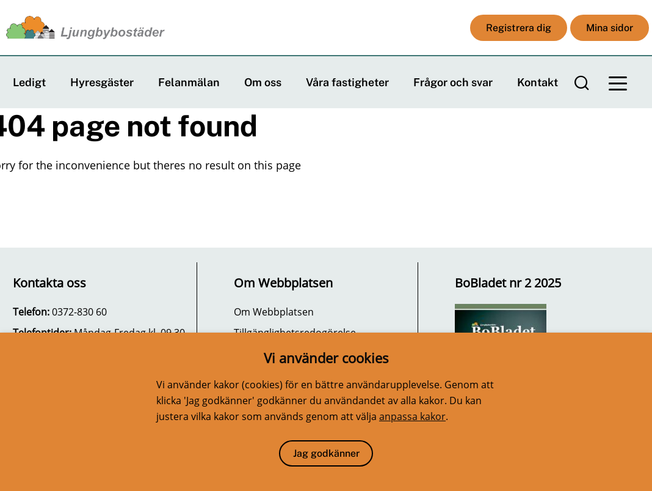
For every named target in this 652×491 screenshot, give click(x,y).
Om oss (262, 82)
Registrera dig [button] (518, 28)
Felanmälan (189, 82)
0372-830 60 (79, 312)
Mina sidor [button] (609, 28)
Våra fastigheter (347, 82)
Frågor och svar (453, 82)
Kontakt (537, 82)
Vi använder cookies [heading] (326, 358)
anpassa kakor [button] (412, 416)
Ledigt (29, 82)
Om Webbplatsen (274, 312)
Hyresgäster (102, 82)
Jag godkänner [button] (326, 453)
